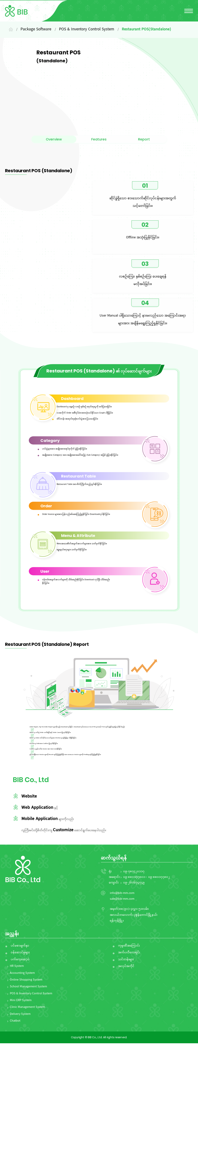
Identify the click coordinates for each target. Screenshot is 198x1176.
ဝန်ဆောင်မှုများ (20, 1085)
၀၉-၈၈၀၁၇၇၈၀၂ (159, 1010)
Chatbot (15, 1153)
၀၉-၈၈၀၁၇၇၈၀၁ (134, 1010)
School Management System (28, 1119)
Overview (54, 164)
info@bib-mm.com (122, 1026)
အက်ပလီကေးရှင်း (129, 1085)
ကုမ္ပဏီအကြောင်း (129, 1078)
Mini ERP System (21, 1133)
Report (144, 164)
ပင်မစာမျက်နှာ (20, 1078)
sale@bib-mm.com (122, 1032)
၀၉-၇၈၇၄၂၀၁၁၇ (133, 1004)
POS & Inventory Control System (31, 1126)
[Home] (11, 29)
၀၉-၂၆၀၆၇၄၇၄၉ (134, 1015)
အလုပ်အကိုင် (126, 1099)
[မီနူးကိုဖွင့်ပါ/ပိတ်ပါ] (188, 11)
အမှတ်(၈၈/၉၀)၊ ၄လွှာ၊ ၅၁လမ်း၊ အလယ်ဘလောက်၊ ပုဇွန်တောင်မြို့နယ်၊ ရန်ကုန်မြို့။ (133, 1047)
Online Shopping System (26, 1112)
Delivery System (20, 1147)
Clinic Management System (27, 1140)
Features (99, 164)
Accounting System (22, 1106)
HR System (17, 1099)
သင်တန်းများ (126, 1092)
